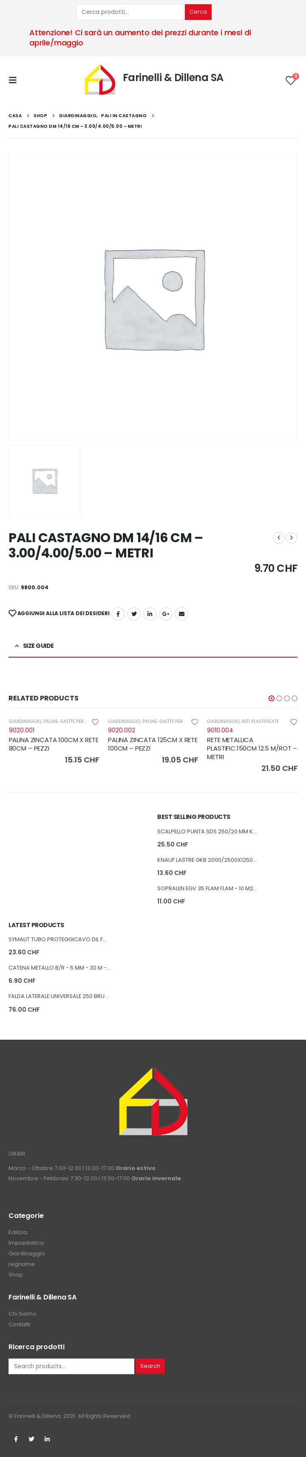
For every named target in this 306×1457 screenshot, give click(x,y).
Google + (166, 614)
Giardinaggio (26, 1253)
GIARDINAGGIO (25, 721)
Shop (15, 1275)
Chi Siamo (22, 1314)
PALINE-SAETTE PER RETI (68, 721)
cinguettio (134, 614)
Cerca (198, 12)
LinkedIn (150, 614)
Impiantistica (26, 1243)
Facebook (118, 614)
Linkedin (47, 1439)
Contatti (19, 1324)
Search (150, 1366)
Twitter (31, 1439)
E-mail (181, 614)
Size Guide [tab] (38, 645)
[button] (271, 698)
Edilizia (17, 1232)
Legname (21, 1264)
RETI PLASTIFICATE (260, 721)
